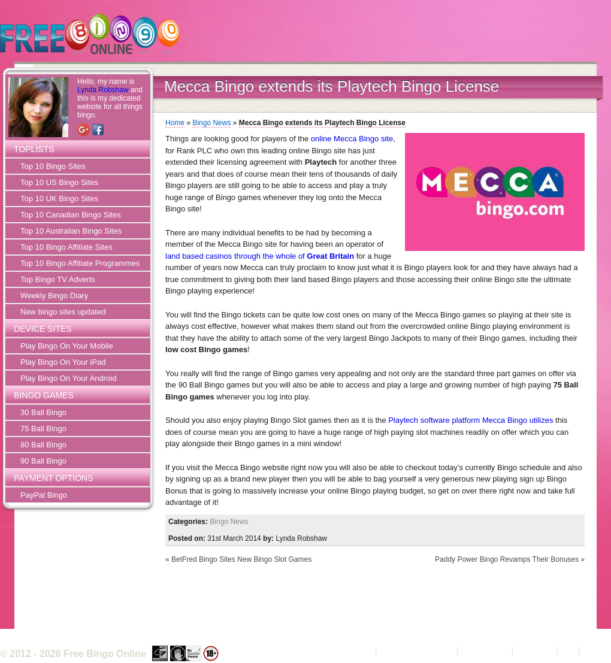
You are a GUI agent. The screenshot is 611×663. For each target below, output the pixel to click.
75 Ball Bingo (43, 428)
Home (174, 123)
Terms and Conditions (417, 650)
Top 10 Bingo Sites (52, 166)
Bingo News (211, 123)
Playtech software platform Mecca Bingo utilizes (470, 420)
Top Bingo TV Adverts (57, 279)
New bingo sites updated (62, 311)
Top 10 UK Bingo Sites (59, 198)
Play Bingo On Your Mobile (66, 345)
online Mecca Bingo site (352, 138)
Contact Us (535, 650)
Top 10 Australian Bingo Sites (71, 230)
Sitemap (596, 650)
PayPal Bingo (43, 495)
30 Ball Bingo (43, 412)
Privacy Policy (485, 650)
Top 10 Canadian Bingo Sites (70, 214)
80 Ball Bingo (43, 444)
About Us (357, 650)
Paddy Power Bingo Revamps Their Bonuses (507, 559)
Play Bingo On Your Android (68, 378)
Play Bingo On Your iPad (62, 362)
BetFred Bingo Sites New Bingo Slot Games (241, 559)
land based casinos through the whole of (259, 256)
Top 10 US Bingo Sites (59, 182)
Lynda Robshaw (103, 90)
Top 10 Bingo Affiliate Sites (66, 247)
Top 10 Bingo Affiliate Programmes (80, 263)
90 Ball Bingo (43, 460)
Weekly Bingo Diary (54, 295)
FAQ (568, 650)
